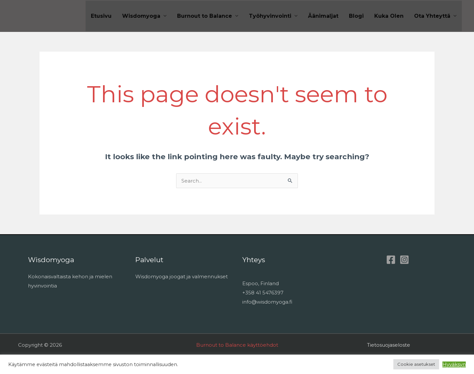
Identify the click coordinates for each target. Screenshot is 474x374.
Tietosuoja (379, 345)
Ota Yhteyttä (432, 16)
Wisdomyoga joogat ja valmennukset (181, 276)
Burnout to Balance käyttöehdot (237, 345)
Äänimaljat (323, 16)
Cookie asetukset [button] (416, 364)
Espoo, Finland (260, 283)
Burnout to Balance (204, 16)
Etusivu (101, 16)
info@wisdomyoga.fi (267, 302)
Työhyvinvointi (270, 16)
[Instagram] (404, 259)
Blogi (356, 16)
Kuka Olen (389, 16)
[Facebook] (391, 259)
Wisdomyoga (141, 16)
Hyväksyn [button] (454, 364)
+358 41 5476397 (262, 292)
